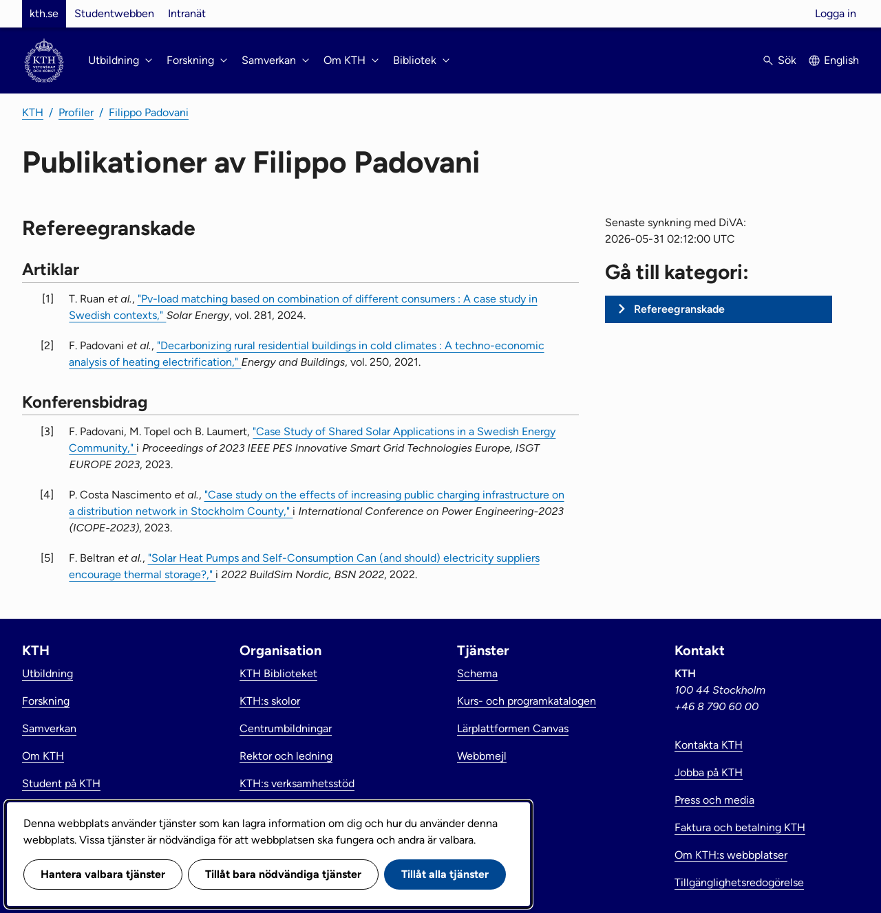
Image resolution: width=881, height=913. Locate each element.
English (841, 60)
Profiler (76, 112)
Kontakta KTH (709, 744)
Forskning (46, 700)
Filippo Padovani (149, 112)
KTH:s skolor (270, 700)
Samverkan (49, 728)
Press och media (714, 799)
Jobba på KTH (709, 772)
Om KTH (43, 755)
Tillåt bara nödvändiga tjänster (283, 874)
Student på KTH (61, 783)
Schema (477, 673)
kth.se (44, 13)
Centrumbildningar (286, 728)
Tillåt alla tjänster (445, 874)
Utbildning (47, 673)
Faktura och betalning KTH (740, 827)
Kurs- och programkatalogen (526, 700)
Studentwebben (114, 13)
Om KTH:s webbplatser (731, 854)
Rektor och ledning (286, 755)
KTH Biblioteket (278, 673)
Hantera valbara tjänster (103, 874)
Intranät (187, 13)
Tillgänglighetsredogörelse (739, 882)
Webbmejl (482, 755)
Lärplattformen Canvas (513, 728)
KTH (32, 112)
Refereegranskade (679, 309)
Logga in (835, 13)
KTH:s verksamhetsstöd (297, 783)
